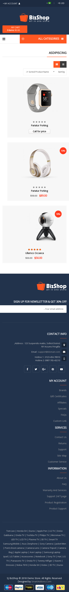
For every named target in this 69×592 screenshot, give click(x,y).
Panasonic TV (17, 560)
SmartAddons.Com (41, 581)
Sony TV (51, 556)
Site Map (62, 455)
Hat (59, 556)
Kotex (44, 564)
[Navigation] (3, 39)
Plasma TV (34, 539)
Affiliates (62, 402)
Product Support (58, 508)
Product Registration (56, 502)
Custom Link (60, 420)
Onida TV (19, 535)
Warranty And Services (55, 490)
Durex (32, 530)
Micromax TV (57, 535)
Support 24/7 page (57, 496)
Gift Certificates (58, 396)
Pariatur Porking (39, 125)
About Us (62, 477)
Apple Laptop (21, 552)
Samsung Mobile (11, 543)
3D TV (44, 539)
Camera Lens (32, 547)
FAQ (64, 484)
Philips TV (44, 535)
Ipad (5, 556)
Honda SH (22, 530)
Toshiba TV (31, 535)
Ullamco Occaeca (34, 253)
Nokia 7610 (22, 564)
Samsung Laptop (52, 552)
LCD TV (23, 539)
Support (62, 449)
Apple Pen (42, 530)
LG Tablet (14, 556)
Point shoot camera (14, 547)
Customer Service (57, 461)
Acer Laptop (36, 552)
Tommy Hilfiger (45, 560)
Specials (62, 408)
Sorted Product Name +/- (37, 71)
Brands (63, 390)
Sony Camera (46, 543)
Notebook (40, 556)
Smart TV (53, 539)
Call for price (39, 131)
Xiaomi (57, 560)
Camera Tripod (48, 547)
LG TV (52, 530)
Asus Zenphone (30, 543)
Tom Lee (10, 530)
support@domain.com (49, 351)
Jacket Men (60, 543)
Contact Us (61, 437)
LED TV (14, 539)
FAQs (64, 414)
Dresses (10, 564)
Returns (62, 443)
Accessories (27, 556)
